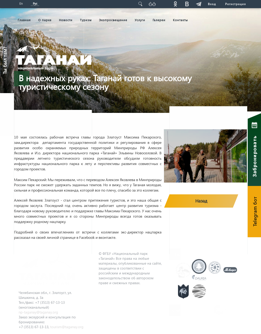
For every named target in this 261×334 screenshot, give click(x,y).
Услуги (140, 20)
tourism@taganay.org (66, 326)
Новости (65, 20)
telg (198, 4)
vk (186, 4)
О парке (45, 20)
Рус (35, 3)
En (21, 3)
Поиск (140, 4)
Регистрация (235, 4)
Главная (24, 20)
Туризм (86, 20)
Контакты (180, 20)
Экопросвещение (113, 20)
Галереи (159, 20)
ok (175, 4)
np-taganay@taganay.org (38, 312)
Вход (212, 4)
